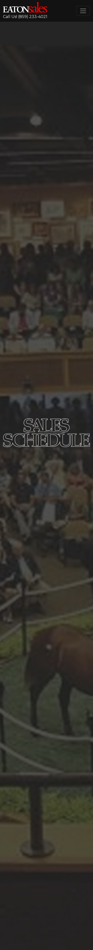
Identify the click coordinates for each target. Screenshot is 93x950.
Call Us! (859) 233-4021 (25, 16)
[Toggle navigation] (83, 11)
